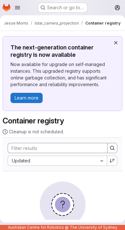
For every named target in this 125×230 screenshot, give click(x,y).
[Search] (54, 148)
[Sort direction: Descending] (112, 161)
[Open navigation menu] (17, 8)
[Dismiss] (116, 43)
